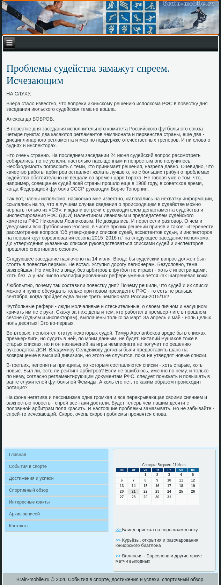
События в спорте (28, 466)
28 (133, 497)
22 (145, 491)
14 (133, 486)
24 (169, 491)
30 (157, 497)
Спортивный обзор (28, 490)
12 (193, 480)
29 (145, 497)
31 (169, 497)
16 (157, 486)
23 (157, 491)
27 (122, 497)
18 (181, 486)
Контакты (18, 525)
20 (122, 491)
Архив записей (24, 513)
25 (181, 491)
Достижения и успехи (31, 478)
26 (193, 491)
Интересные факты (29, 502)
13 (122, 486)
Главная (17, 454)
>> (119, 529)
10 (169, 480)
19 (193, 486)
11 (181, 480)
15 (145, 486)
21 (133, 491)
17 (169, 486)
